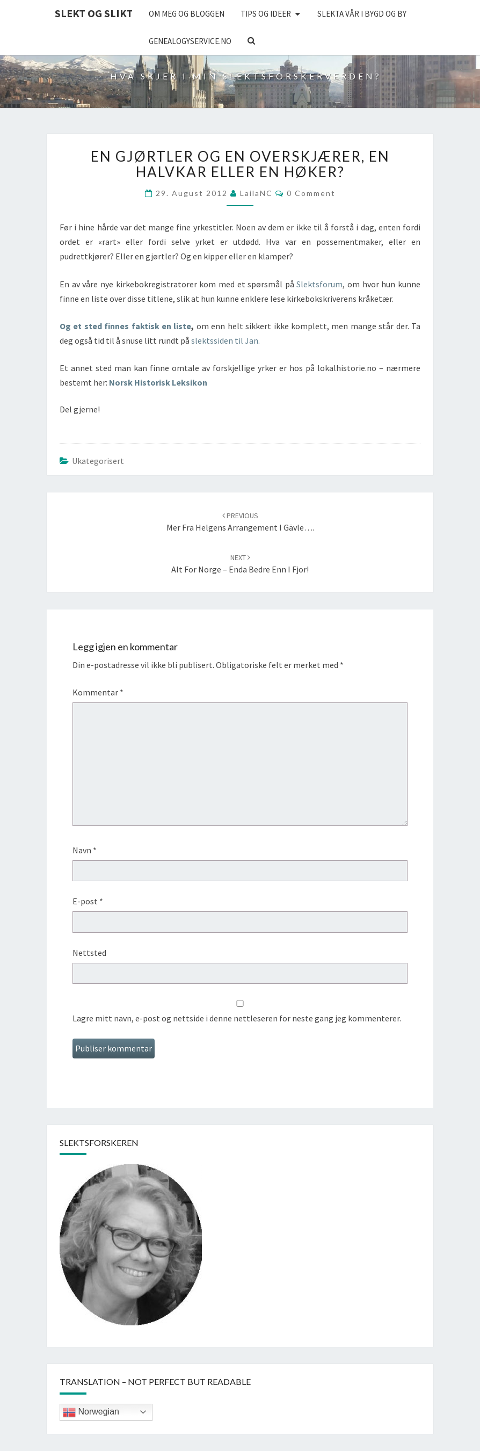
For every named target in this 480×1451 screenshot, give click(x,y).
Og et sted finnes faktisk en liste (125, 326)
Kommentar (97, 692)
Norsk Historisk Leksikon (158, 382)
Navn (84, 850)
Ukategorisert (98, 460)
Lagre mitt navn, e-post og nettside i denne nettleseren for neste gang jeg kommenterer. (236, 1018)
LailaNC (256, 193)
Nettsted (89, 952)
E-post (87, 901)
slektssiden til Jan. (225, 340)
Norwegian (91, 1412)
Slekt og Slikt (94, 13)
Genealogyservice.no (190, 41)
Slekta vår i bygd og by (361, 14)
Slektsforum (319, 284)
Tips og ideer (266, 14)
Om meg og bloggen (186, 14)
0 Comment (311, 193)
